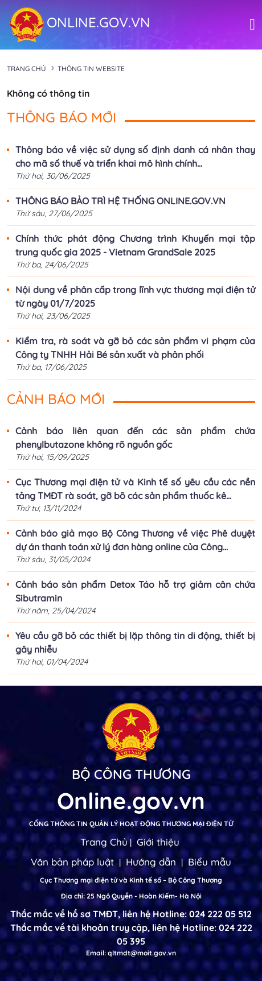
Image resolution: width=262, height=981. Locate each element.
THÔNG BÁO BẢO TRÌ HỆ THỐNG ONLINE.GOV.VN (120, 201)
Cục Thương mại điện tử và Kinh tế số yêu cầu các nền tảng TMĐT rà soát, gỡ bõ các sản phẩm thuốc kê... (135, 488)
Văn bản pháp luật (72, 862)
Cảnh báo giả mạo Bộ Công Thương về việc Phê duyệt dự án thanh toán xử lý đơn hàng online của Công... (135, 540)
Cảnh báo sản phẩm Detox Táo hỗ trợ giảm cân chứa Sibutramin (135, 591)
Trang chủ (26, 68)
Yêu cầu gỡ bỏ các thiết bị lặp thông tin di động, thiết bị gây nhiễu (135, 642)
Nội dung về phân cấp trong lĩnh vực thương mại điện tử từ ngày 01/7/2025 (135, 296)
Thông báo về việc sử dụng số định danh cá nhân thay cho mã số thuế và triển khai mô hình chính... (135, 156)
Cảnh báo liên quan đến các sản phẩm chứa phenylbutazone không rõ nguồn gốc (135, 437)
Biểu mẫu (209, 862)
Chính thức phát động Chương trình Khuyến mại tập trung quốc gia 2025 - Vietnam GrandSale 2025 (135, 245)
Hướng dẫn (151, 862)
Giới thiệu (158, 842)
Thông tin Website (91, 68)
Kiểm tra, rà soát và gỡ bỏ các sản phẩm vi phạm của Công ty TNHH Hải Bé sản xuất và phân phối (135, 347)
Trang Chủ (104, 842)
